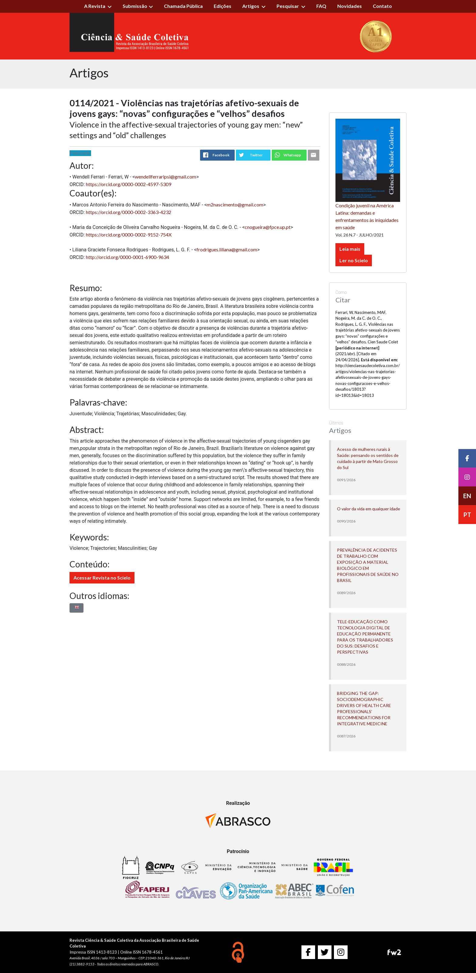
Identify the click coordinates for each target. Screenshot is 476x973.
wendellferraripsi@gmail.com (165, 176)
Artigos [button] (251, 6)
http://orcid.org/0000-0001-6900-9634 (127, 257)
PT (467, 515)
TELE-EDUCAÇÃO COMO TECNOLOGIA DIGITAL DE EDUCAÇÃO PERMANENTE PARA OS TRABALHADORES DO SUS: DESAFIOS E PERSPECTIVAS (365, 637)
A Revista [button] (95, 6)
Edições (222, 6)
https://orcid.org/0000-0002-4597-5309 (128, 184)
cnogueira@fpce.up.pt (268, 227)
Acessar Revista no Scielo (102, 577)
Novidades (349, 6)
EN (467, 496)
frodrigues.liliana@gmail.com (226, 249)
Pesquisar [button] (288, 6)
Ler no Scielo (353, 260)
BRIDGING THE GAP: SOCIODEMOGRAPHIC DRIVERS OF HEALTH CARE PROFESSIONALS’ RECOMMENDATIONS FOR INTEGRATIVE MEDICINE (364, 708)
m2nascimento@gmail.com (235, 204)
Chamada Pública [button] (183, 6)
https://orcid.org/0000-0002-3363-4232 (128, 212)
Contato (382, 6)
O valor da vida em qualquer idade (368, 508)
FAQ (321, 6)
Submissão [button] (135, 6)
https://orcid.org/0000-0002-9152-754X (129, 234)
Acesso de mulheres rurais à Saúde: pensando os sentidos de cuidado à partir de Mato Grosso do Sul (368, 458)
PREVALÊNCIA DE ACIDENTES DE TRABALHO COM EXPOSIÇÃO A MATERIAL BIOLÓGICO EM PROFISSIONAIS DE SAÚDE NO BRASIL (368, 565)
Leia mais (349, 249)
